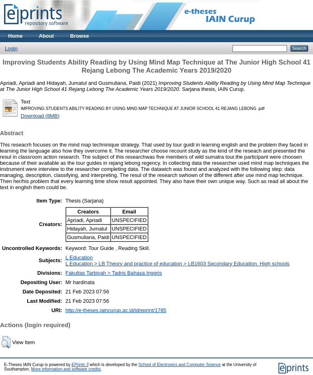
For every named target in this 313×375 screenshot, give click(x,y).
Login (11, 48)
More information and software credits (66, 369)
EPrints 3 (80, 364)
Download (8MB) (40, 116)
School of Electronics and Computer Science (180, 364)
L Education (79, 257)
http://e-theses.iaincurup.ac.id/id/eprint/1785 (115, 310)
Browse (79, 36)
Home (15, 36)
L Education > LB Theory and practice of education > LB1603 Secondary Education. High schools (177, 264)
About (46, 36)
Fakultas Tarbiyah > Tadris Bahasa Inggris (113, 273)
